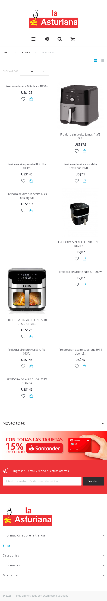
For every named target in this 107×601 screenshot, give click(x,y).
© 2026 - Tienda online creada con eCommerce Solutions (35, 595)
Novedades (14, 423)
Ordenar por (10, 71)
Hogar (26, 52)
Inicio (6, 52)
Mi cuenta (10, 575)
